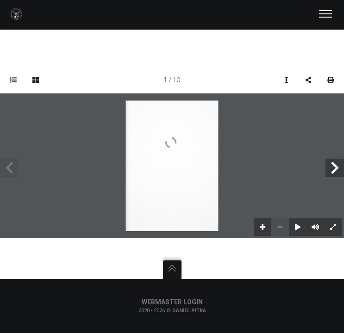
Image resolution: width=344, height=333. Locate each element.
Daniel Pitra (189, 311)
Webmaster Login (172, 302)
